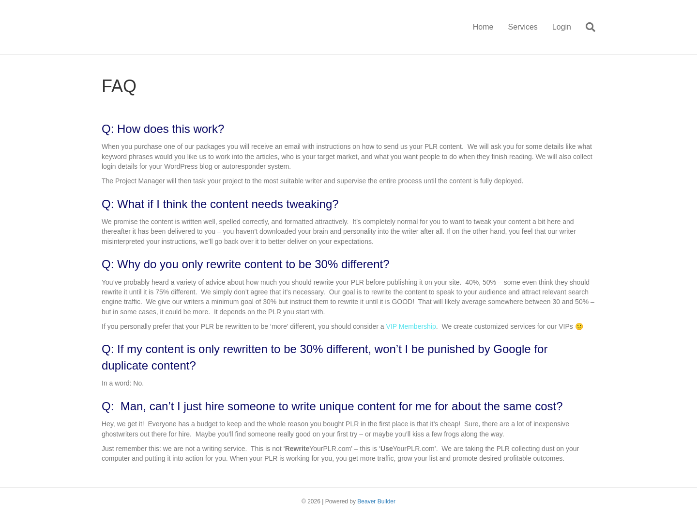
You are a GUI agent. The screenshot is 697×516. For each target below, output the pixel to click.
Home (483, 27)
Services (522, 27)
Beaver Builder (376, 501)
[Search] (586, 27)
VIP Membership (411, 326)
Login (561, 27)
